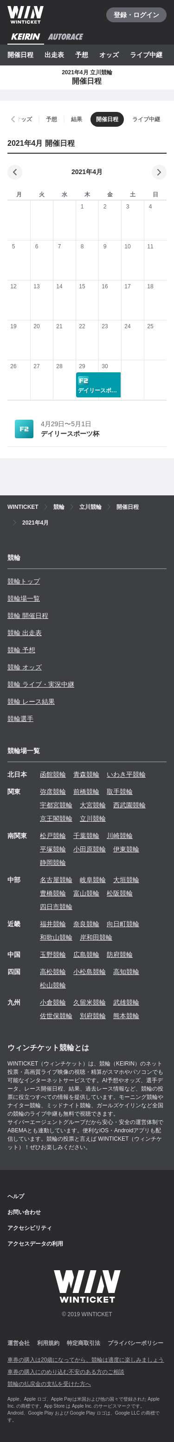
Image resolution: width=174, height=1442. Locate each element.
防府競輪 (120, 954)
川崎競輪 (120, 835)
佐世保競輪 (56, 1016)
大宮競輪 (93, 805)
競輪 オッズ (24, 667)
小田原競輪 (89, 849)
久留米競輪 (89, 1002)
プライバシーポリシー (135, 1343)
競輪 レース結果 (31, 701)
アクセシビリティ (29, 1228)
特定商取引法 (83, 1343)
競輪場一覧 (23, 598)
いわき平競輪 (126, 774)
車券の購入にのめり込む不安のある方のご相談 (65, 1372)
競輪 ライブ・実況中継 (40, 684)
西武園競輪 (129, 805)
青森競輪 (86, 774)
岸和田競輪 (96, 937)
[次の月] (159, 172)
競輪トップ (23, 581)
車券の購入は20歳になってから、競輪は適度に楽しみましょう (85, 1360)
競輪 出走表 (24, 633)
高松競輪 (53, 971)
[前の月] (14, 172)
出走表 (54, 54)
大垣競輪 (126, 879)
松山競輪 (53, 985)
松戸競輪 (53, 835)
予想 (81, 54)
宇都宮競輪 (56, 805)
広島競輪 (86, 954)
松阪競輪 (120, 893)
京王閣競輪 (56, 818)
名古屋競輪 (56, 879)
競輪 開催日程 (27, 615)
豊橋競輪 (53, 893)
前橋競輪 (86, 791)
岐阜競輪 (93, 879)
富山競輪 (86, 893)
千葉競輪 (86, 835)
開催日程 (20, 54)
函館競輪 (53, 774)
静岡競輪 (53, 862)
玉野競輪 (53, 954)
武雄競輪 (126, 1002)
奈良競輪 (86, 924)
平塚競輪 (53, 849)
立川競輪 (93, 818)
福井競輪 (53, 924)
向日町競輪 (123, 924)
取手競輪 (120, 791)
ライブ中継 (146, 54)
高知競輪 (126, 971)
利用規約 (48, 1343)
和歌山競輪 (56, 937)
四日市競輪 (56, 906)
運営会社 (18, 1343)
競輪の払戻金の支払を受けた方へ (49, 1384)
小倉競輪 (53, 1002)
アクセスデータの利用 (35, 1244)
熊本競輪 (126, 1016)
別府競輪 (93, 1016)
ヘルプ (15, 1196)
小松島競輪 (89, 971)
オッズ (109, 54)
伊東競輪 (126, 849)
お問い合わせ (24, 1212)
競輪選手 (20, 718)
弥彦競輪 (53, 791)
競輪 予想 (21, 650)
